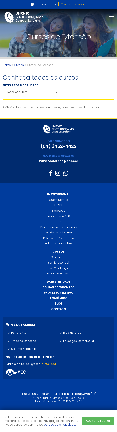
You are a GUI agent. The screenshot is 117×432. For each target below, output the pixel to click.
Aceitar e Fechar (98, 421)
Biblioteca (58, 210)
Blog (59, 303)
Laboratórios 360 (58, 216)
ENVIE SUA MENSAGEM (58, 156)
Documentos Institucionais (58, 227)
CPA (58, 221)
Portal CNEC (19, 333)
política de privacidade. (60, 424)
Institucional (58, 194)
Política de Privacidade (58, 238)
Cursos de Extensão (58, 273)
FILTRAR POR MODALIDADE (20, 85)
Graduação (58, 257)
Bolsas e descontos (58, 287)
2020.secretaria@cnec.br (58, 161)
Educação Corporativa (78, 341)
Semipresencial (58, 262)
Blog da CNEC (72, 333)
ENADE (58, 205)
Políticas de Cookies (58, 243)
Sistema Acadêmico (24, 349)
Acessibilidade (48, 4)
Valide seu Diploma (58, 232)
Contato (58, 309)
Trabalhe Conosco (23, 341)
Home (7, 65)
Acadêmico (58, 298)
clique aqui (49, 364)
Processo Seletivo (58, 292)
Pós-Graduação (59, 268)
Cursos (19, 65)
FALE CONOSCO (58, 141)
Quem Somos (58, 200)
